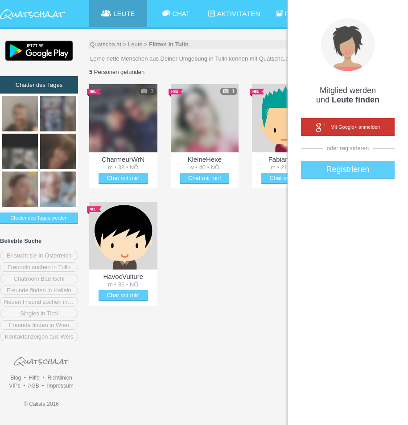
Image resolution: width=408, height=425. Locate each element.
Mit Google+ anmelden (348, 127)
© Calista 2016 (41, 404)
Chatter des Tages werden (38, 218)
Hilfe (34, 378)
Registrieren (347, 169)
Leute (135, 44)
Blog (15, 378)
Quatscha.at (105, 44)
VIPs (14, 386)
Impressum (60, 386)
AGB (33, 386)
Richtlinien (59, 378)
